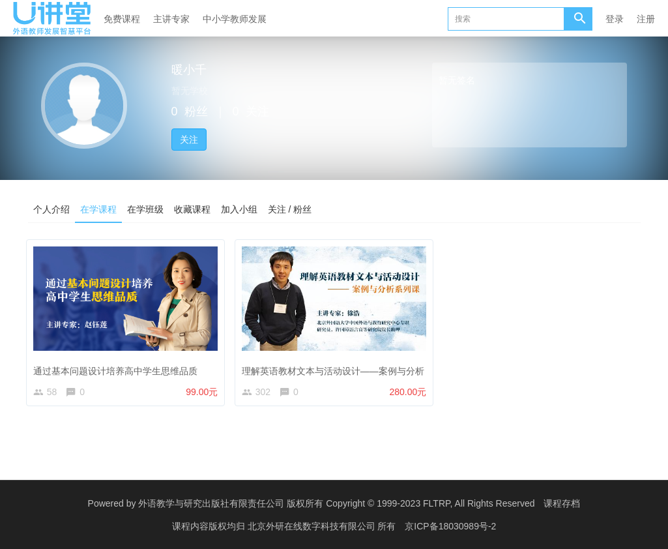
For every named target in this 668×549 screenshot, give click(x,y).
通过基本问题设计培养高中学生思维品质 (118, 367)
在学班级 (145, 209)
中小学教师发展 (235, 19)
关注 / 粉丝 (290, 209)
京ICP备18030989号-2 (450, 526)
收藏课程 (192, 209)
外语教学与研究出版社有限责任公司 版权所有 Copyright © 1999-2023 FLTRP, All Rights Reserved (336, 503)
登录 (614, 19)
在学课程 (98, 209)
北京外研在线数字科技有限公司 (313, 526)
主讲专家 (171, 19)
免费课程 (122, 19)
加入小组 (239, 209)
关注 (189, 139)
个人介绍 (51, 209)
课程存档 (562, 503)
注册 (646, 19)
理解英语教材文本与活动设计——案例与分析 (335, 367)
